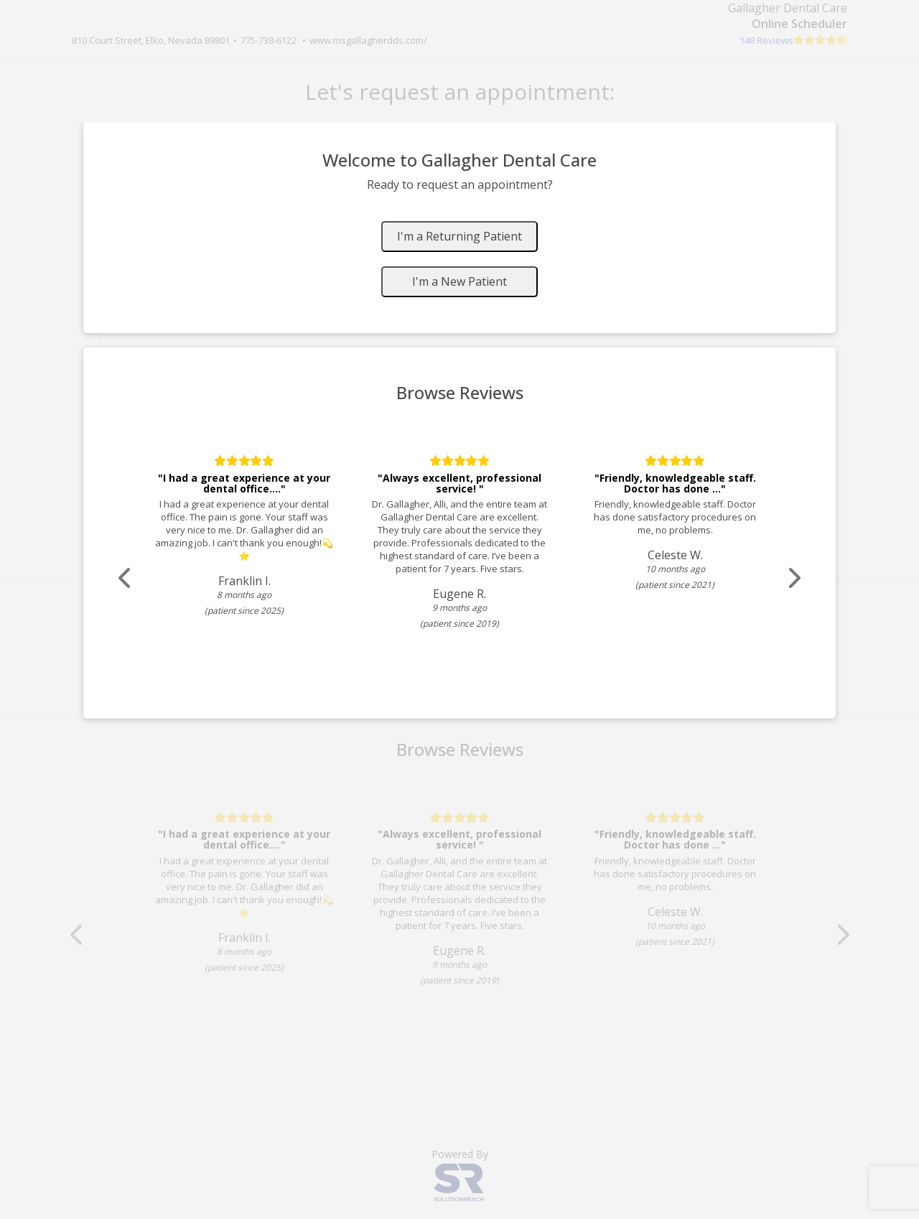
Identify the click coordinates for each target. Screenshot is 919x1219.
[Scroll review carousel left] (125, 578)
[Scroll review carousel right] (793, 578)
